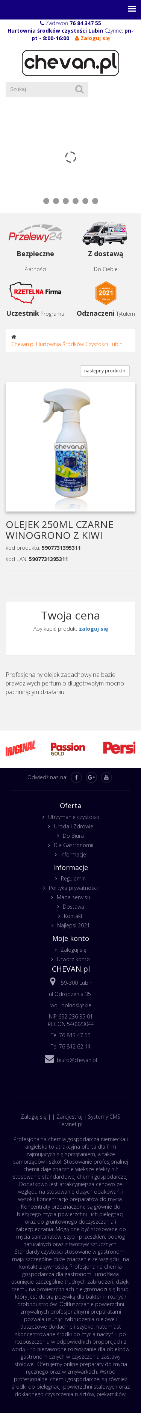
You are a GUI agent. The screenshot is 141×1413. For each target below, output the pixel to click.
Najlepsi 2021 (73, 925)
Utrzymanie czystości (73, 816)
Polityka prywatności (73, 887)
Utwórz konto (73, 959)
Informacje (73, 854)
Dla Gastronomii (73, 845)
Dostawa (73, 906)
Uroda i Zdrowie (73, 826)
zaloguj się (93, 628)
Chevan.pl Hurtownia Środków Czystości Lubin (67, 344)
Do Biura (73, 835)
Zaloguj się (73, 949)
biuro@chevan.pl (77, 1060)
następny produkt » (105, 371)
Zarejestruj (69, 1116)
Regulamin (73, 878)
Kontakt (73, 916)
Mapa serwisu (73, 897)
